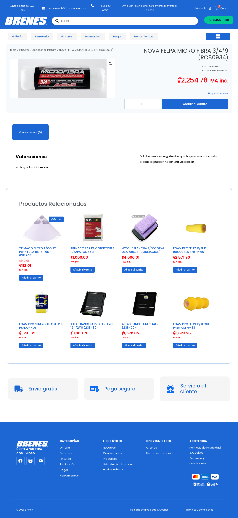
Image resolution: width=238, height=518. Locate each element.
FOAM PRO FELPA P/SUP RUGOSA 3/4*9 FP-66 (189, 258)
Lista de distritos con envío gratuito (117, 466)
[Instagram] (30, 461)
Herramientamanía (159, 453)
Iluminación (67, 464)
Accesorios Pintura (44, 50)
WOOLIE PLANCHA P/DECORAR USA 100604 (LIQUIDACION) (143, 258)
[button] (218, 36)
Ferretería (66, 453)
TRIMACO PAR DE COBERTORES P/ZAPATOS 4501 (92, 258)
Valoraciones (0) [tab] (30, 140)
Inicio (13, 50)
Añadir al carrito (195, 107)
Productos (110, 459)
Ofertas (151, 447)
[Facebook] (20, 461)
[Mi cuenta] (209, 8)
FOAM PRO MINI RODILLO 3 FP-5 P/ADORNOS (41, 334)
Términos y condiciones (197, 460)
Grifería (65, 447)
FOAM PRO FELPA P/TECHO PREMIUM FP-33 (191, 334)
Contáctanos (112, 453)
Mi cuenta (201, 8)
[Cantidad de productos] (146, 108)
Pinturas (24, 50)
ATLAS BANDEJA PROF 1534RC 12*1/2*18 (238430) (91, 334)
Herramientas (69, 475)
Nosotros (109, 447)
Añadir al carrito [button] (31, 285)
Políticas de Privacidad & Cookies (205, 450)
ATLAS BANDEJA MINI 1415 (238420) (139, 334)
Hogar (64, 470)
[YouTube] (41, 461)
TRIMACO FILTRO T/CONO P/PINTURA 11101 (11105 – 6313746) (37, 260)
